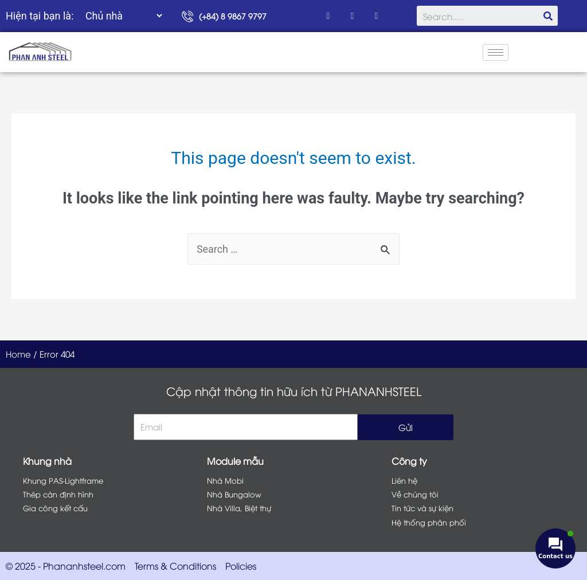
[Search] (548, 16)
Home (18, 353)
